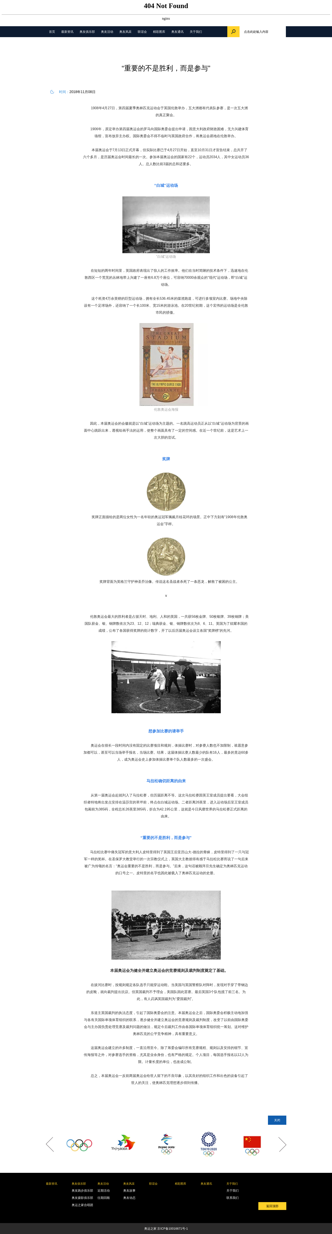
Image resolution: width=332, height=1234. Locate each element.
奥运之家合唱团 (82, 1205)
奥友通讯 (177, 31)
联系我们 (232, 1197)
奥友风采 (125, 31)
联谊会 (142, 31)
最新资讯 (67, 31)
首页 (52, 31)
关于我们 (196, 31)
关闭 (277, 1120)
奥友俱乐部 (87, 31)
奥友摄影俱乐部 (82, 1197)
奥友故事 (129, 1190)
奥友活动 (107, 31)
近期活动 (103, 1190)
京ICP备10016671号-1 (172, 1228)
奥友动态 (129, 1197)
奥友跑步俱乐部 (82, 1190)
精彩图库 (159, 31)
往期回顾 (103, 1197)
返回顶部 (272, 1206)
